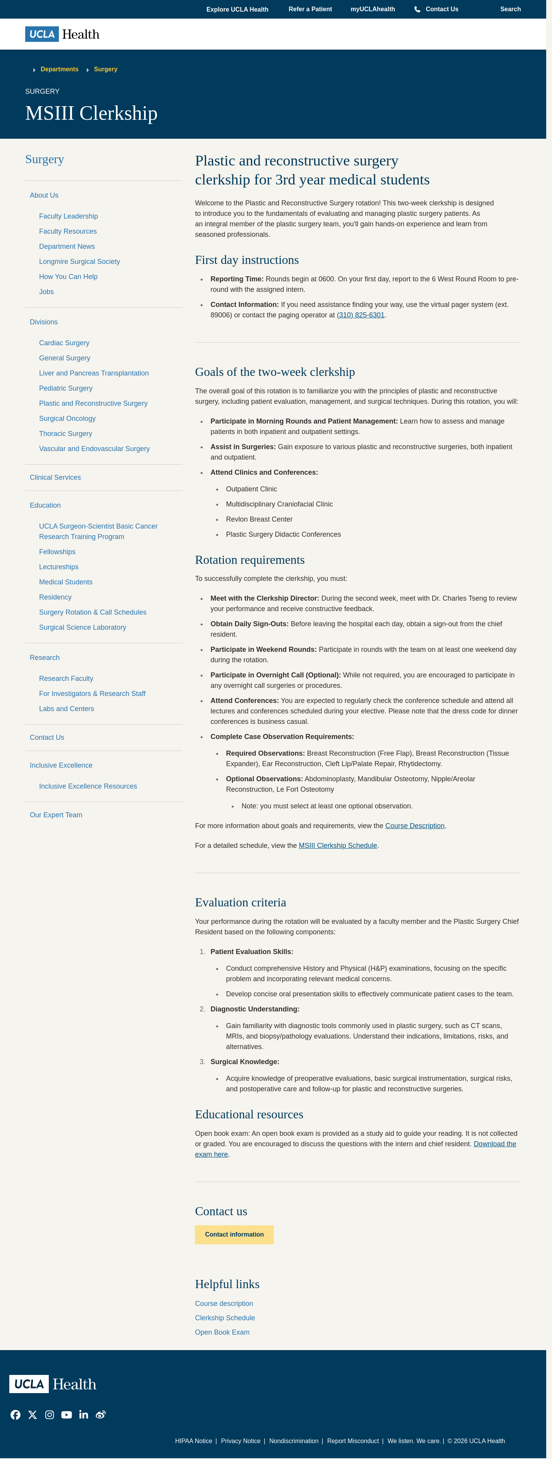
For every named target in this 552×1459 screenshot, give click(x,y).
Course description (224, 1303)
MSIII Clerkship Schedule (338, 845)
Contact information (234, 1234)
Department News (67, 246)
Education (45, 505)
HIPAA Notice (193, 1441)
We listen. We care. (414, 1441)
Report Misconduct (353, 1441)
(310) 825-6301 (361, 315)
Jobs (46, 292)
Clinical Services (55, 477)
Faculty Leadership (68, 216)
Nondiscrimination (293, 1441)
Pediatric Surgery (66, 388)
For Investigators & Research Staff (92, 694)
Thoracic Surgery (65, 434)
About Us (44, 195)
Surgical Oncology (67, 418)
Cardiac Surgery (64, 343)
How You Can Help (68, 277)
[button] (238, 10)
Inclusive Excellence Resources (88, 786)
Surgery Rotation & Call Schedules (92, 612)
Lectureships (59, 567)
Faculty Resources (68, 231)
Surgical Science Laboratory (82, 627)
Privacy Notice (240, 1441)
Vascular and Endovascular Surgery (94, 449)
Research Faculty (66, 678)
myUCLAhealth (373, 9)
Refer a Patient (310, 9)
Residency (55, 597)
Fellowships (57, 552)
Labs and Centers (66, 709)
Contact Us (442, 9)
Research (45, 657)
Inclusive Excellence (61, 765)
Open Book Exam (222, 1332)
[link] (15, 1415)
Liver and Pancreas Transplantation (94, 373)
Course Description (415, 826)
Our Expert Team (56, 815)
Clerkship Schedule (225, 1318)
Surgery (105, 69)
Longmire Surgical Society (79, 261)
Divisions (44, 322)
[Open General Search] (508, 9)
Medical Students (66, 582)
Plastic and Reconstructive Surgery (93, 403)
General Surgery (64, 358)
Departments (60, 69)
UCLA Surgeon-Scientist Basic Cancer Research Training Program (98, 531)
